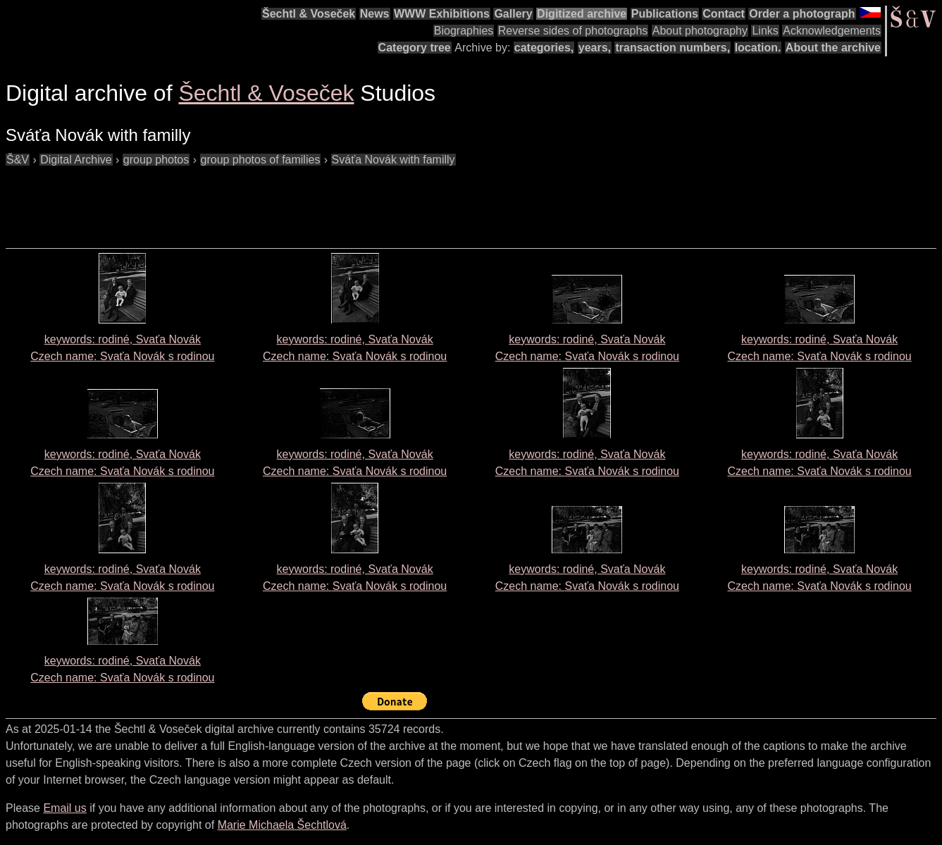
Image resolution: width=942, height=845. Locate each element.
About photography (700, 31)
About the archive (833, 48)
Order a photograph (802, 14)
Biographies (464, 31)
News (375, 14)
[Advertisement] (262, 200)
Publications (664, 14)
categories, (544, 48)
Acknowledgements (832, 31)
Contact (723, 14)
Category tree (414, 48)
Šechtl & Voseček (308, 14)
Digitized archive (581, 14)
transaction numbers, (672, 48)
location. (758, 48)
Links (765, 31)
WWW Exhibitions (442, 14)
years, (594, 48)
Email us (64, 808)
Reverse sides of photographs (573, 31)
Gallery (513, 14)
